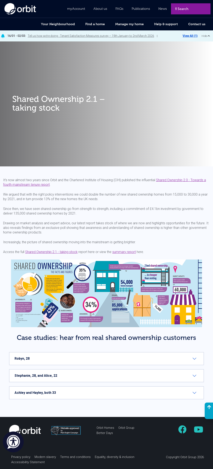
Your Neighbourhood (58, 24)
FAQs (119, 9)
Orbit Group (126, 428)
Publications (141, 9)
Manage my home (129, 24)
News (162, 9)
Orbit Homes (105, 428)
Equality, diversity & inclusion (114, 457)
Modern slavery (45, 457)
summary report (124, 252)
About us (100, 9)
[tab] (106, 358)
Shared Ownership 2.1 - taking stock (51, 252)
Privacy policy (20, 457)
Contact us (196, 24)
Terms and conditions (75, 457)
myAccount (76, 9)
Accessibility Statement (28, 462)
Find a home (95, 24)
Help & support (166, 24)
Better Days (105, 433)
